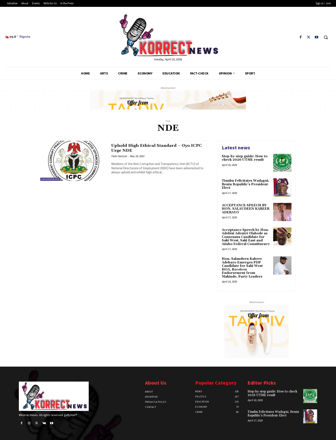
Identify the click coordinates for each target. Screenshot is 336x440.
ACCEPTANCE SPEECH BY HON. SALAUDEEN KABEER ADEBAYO (246, 208)
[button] (326, 37)
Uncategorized (50, 179)
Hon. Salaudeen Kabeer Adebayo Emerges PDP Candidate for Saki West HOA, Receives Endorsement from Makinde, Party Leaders (242, 268)
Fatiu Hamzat (119, 156)
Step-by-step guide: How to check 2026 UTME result (244, 158)
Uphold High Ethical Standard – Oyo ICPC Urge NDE (153, 148)
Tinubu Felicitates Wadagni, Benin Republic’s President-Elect (245, 184)
